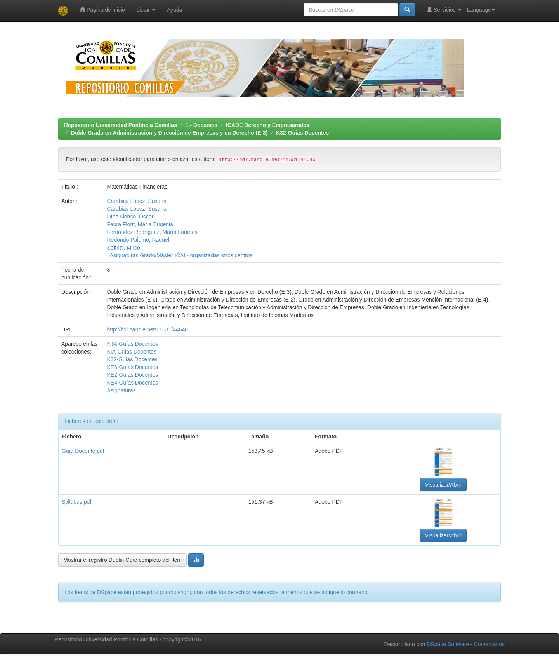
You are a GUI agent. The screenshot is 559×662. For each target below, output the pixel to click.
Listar (146, 10)
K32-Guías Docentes (302, 133)
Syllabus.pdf (76, 502)
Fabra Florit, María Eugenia (140, 224)
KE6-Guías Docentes (132, 367)
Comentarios (489, 644)
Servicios (444, 9)
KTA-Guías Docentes (132, 344)
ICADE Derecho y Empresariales (267, 125)
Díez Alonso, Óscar (130, 216)
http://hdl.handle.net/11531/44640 (147, 329)
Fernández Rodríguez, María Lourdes (152, 232)
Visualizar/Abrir (443, 485)
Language (481, 10)
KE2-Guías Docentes (132, 375)
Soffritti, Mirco (123, 247)
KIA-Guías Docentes (131, 351)
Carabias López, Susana (136, 201)
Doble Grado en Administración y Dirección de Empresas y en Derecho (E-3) (169, 133)
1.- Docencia (201, 125)
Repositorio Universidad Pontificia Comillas (120, 125)
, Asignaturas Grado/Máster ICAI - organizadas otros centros (179, 255)
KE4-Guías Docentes (132, 383)
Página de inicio (102, 9)
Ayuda (174, 10)
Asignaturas (121, 390)
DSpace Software (448, 644)
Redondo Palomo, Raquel (138, 240)
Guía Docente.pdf (83, 451)
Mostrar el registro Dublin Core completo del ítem (122, 560)
